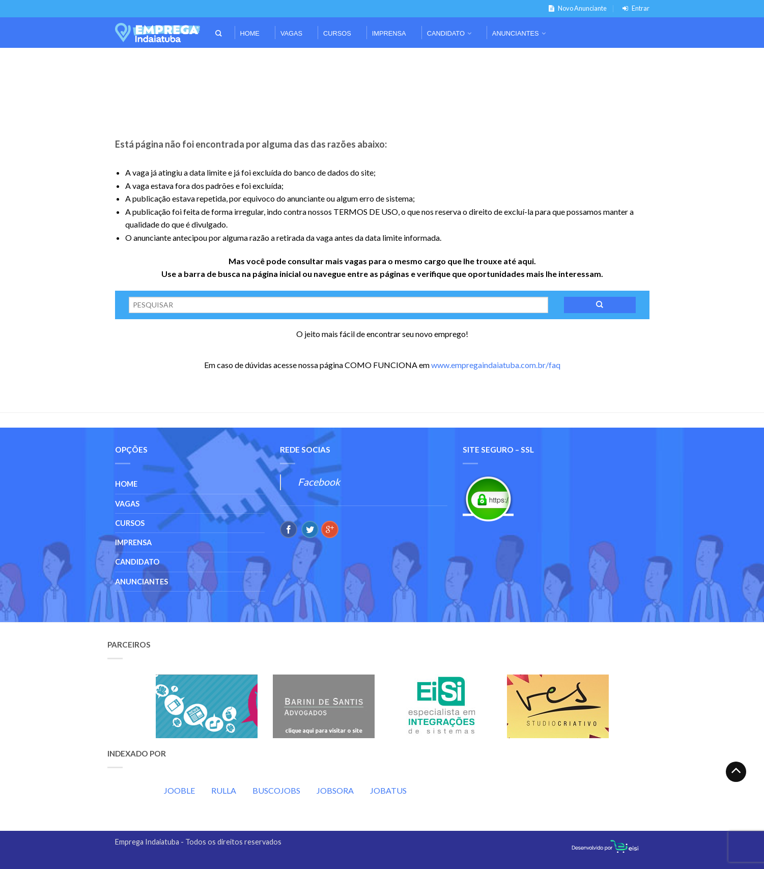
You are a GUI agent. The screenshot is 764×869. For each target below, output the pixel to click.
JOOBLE (179, 790)
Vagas (291, 33)
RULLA (223, 790)
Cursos (337, 33)
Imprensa (389, 33)
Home (250, 33)
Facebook (319, 482)
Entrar (633, 8)
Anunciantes (515, 33)
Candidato (446, 33)
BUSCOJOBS (276, 790)
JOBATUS (388, 790)
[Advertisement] (382, 62)
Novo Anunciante (576, 8)
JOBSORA (335, 790)
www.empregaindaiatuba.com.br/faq (495, 365)
